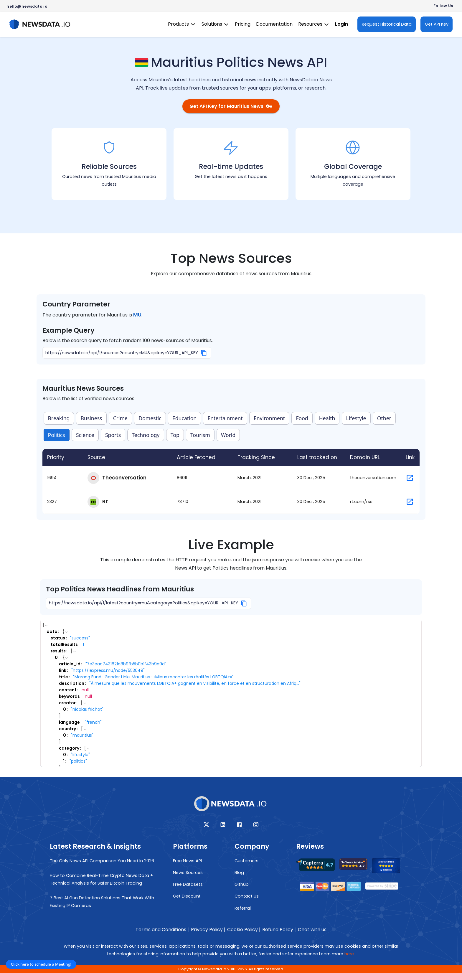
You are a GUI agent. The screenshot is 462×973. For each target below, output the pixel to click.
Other (384, 418)
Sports (113, 435)
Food (302, 418)
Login (341, 24)
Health (327, 418)
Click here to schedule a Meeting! (41, 964)
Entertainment (224, 418)
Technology (145, 435)
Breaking (59, 418)
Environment (269, 418)
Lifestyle (356, 418)
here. (349, 954)
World (228, 435)
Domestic (149, 418)
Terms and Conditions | (162, 929)
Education (184, 418)
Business (91, 418)
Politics (56, 435)
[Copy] (204, 353)
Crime (120, 418)
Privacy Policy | (208, 929)
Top (175, 435)
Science (85, 435)
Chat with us (312, 929)
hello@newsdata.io (26, 6)
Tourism (200, 435)
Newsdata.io (214, 969)
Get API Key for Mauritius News (230, 106)
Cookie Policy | (243, 929)
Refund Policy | (279, 929)
